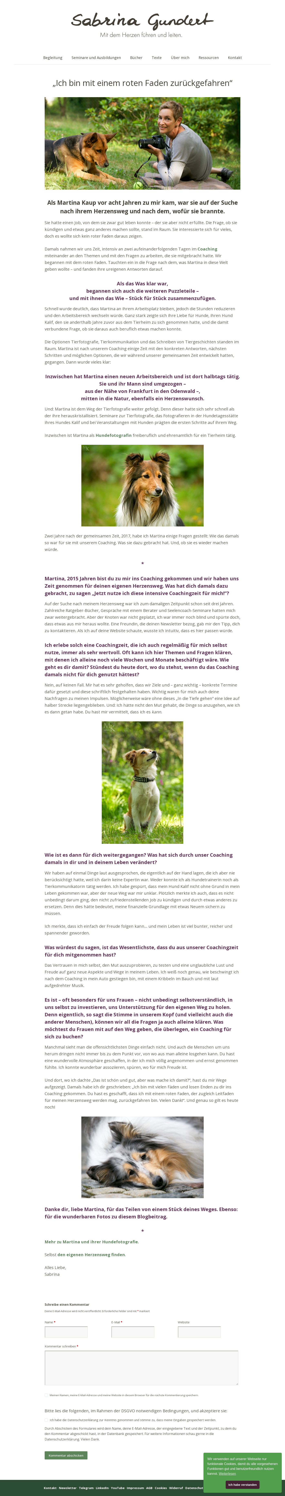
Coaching (207, 249)
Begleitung (52, 57)
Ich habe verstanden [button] (242, 1484)
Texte (157, 57)
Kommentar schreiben (61, 1346)
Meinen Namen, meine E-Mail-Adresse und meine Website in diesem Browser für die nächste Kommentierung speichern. (124, 1395)
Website (184, 1322)
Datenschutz (195, 1488)
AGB (149, 1488)
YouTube (118, 1488)
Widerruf (176, 1488)
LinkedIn (102, 1488)
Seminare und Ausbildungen (96, 57)
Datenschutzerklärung (62, 1439)
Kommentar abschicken (66, 1455)
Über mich (180, 57)
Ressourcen (209, 57)
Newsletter (68, 1488)
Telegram (86, 1488)
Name (50, 1322)
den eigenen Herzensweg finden (91, 1254)
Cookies (161, 1488)
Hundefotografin (114, 435)
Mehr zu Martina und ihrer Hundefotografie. (92, 1242)
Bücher (136, 57)
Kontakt (235, 57)
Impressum (135, 1488)
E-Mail (116, 1322)
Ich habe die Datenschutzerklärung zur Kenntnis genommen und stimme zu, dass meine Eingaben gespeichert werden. (133, 1420)
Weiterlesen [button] (227, 1473)
